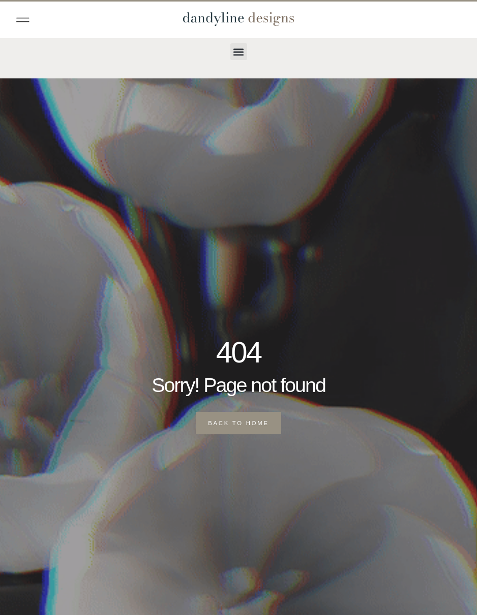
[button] (22, 20)
